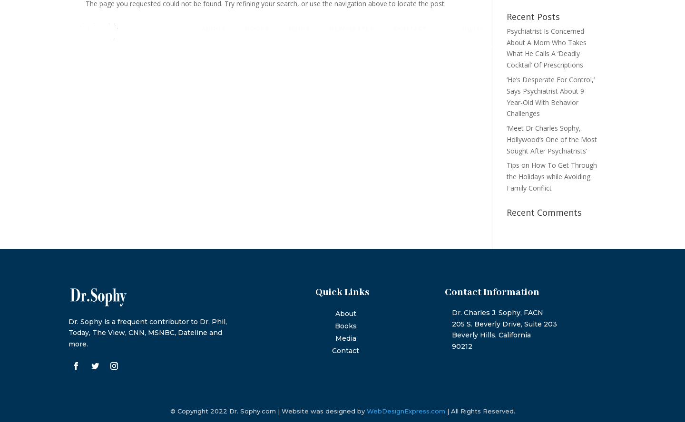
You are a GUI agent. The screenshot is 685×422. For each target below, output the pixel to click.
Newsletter (351, 29)
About (214, 29)
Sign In (472, 29)
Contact (410, 29)
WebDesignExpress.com (406, 411)
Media (299, 29)
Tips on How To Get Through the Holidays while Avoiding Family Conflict (552, 176)
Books (257, 29)
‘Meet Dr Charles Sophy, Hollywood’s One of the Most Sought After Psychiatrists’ (552, 139)
